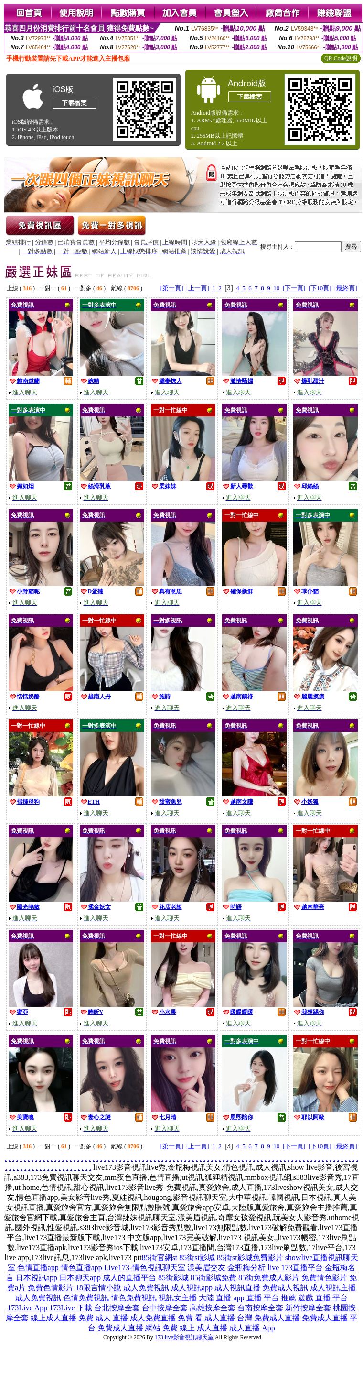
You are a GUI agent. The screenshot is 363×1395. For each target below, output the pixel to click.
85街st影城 (197, 1257)
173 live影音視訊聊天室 (184, 1337)
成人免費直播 (153, 1318)
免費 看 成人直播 (206, 1318)
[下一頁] (294, 288)
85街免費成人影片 (268, 1278)
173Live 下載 (70, 1308)
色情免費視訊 (86, 1298)
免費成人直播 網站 (128, 1328)
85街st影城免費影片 (250, 1257)
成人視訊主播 (333, 1288)
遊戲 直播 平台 (323, 1298)
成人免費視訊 (146, 1288)
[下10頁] (320, 288)
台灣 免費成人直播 (268, 1318)
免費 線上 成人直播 (194, 1328)
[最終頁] (345, 288)
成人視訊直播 (237, 1288)
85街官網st (160, 1257)
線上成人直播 (53, 1318)
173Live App (27, 1308)
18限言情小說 (98, 1288)
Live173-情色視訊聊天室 (145, 1268)
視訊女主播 (178, 1298)
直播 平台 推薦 (271, 1298)
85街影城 (173, 1278)
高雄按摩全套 (212, 1308)
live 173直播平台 (295, 1268)
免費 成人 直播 (103, 1318)
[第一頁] (171, 288)
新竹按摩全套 (308, 1308)
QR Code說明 (340, 58)
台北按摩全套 (117, 1308)
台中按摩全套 (165, 1308)
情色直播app (81, 1268)
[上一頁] (197, 288)
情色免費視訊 (134, 1298)
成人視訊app (192, 1288)
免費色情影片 (51, 1288)
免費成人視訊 (285, 1288)
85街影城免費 (213, 1278)
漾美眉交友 (206, 1268)
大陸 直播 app (221, 1298)
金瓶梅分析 (246, 1268)
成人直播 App (252, 1328)
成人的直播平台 (129, 1278)
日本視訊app (36, 1278)
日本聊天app (80, 1278)
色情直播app (38, 1268)
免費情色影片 (324, 1278)
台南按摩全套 (260, 1308)
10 (276, 288)
